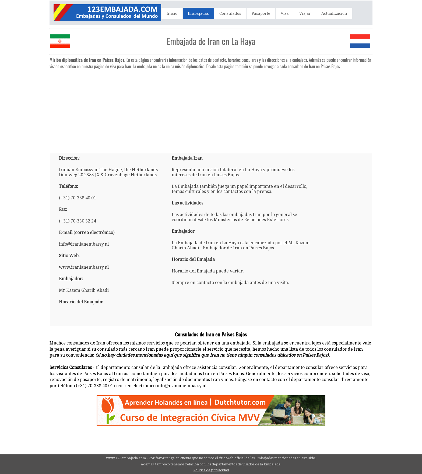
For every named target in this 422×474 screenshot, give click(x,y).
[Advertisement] (211, 109)
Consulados (230, 13)
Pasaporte (261, 13)
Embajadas (198, 13)
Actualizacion (334, 13)
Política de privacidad (211, 470)
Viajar (305, 13)
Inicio (172, 13)
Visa (285, 13)
